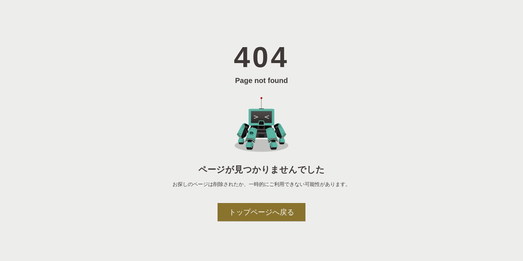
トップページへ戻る (261, 212)
